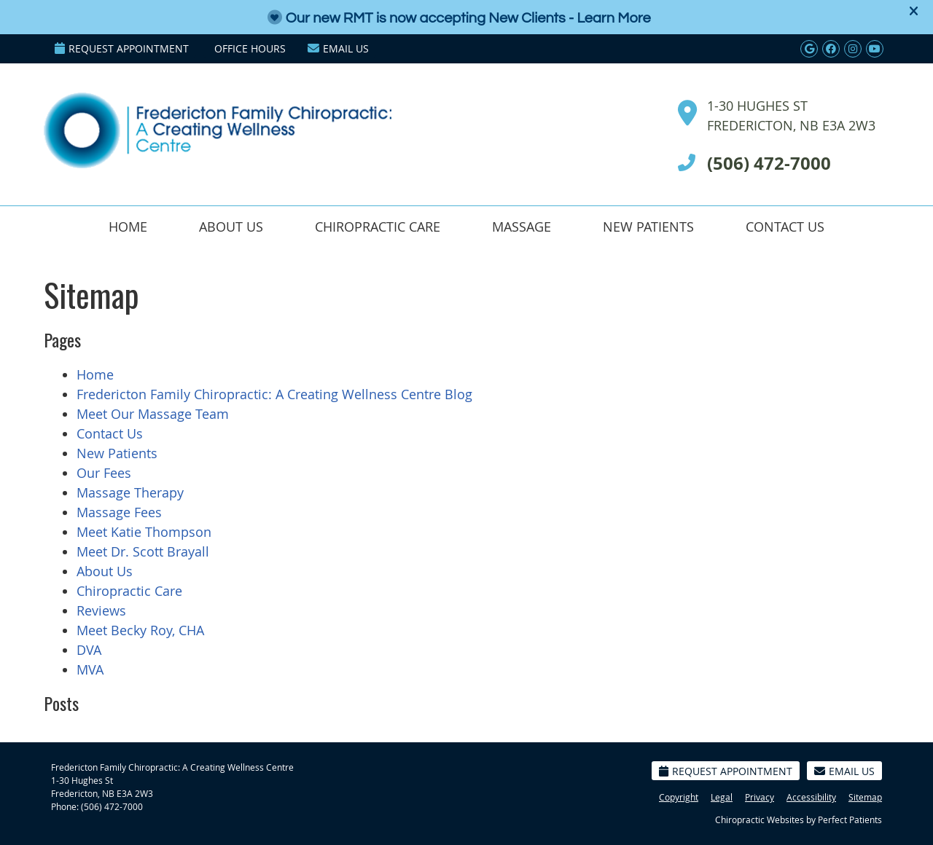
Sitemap (865, 797)
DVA (89, 650)
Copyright (678, 797)
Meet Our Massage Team (153, 413)
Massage (521, 226)
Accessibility (811, 797)
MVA (90, 669)
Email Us (338, 48)
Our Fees (104, 473)
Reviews (101, 610)
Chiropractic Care (377, 226)
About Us (231, 226)
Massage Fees (119, 512)
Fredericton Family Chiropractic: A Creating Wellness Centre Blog (274, 394)
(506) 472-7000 (112, 806)
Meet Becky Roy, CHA (140, 630)
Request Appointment (122, 48)
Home (128, 226)
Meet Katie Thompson (144, 532)
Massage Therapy (130, 492)
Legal (722, 797)
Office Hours (250, 48)
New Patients (648, 226)
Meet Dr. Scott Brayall (143, 551)
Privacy (759, 797)
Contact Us (785, 226)
